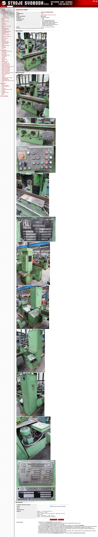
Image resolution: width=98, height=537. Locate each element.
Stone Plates (4, 54)
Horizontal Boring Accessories (8, 66)
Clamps (3, 76)
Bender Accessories (6, 70)
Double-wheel (5, 11)
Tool (3, 14)
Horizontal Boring (5, 21)
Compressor (4, 24)
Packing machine (5, 85)
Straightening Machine (6, 36)
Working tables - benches (7, 89)
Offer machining (4, 96)
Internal (4, 13)
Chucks (3, 75)
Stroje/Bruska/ (19, 9)
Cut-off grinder (6, 16)
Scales (3, 93)
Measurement (4, 59)
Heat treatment (5, 41)
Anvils (3, 87)
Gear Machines (5, 38)
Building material (5, 92)
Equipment (3, 83)
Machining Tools (5, 61)
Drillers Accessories (6, 73)
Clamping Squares (5, 79)
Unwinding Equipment (6, 31)
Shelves (3, 90)
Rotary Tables (4, 62)
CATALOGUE (4, 6)
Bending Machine (5, 32)
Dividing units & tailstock (7, 51)
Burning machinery (5, 34)
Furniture (3, 88)
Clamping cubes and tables (7, 77)
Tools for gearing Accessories (7, 72)
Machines (3, 8)
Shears (3, 27)
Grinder (3, 9)
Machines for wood (5, 18)
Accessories (3, 50)
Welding (3, 40)
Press (3, 25)
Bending (3, 46)
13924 (42, 13)
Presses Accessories (6, 69)
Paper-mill (4, 39)
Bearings (3, 57)
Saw (3, 35)
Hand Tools (4, 74)
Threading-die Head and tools (8, 80)
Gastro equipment (5, 86)
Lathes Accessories (6, 71)
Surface (4, 15)
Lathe (3, 37)
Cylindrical (5, 12)
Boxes (3, 84)
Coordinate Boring (5, 45)
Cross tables (4, 56)
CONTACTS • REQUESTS (21, 6)
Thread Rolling (5, 43)
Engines (3, 60)
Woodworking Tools (6, 55)
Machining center (5, 28)
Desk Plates (4, 52)
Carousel (4, 23)
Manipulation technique (6, 26)
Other (3, 48)
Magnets (3, 58)
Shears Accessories (6, 68)
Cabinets (3, 91)
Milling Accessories (5, 65)
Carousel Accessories (6, 67)
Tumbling (3, 33)
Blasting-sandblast (5, 42)
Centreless (5, 10)
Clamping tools (5, 78)
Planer (3, 20)
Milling (3, 19)
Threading (4, 47)
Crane (3, 22)
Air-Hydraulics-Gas (5, 63)
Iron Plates (4, 53)
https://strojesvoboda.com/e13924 (48, 14)
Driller (3, 44)
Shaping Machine (5, 29)
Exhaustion (4, 30)
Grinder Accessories (6, 64)
